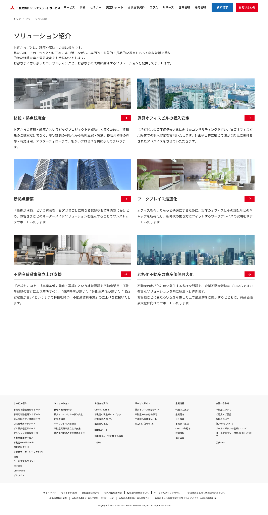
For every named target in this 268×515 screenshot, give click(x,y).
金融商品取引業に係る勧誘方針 (134, 498)
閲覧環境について (90, 492)
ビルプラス (19, 475)
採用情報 (179, 433)
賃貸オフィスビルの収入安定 (68, 414)
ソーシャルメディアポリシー (168, 492)
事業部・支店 (182, 423)
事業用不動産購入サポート (27, 414)
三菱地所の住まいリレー (147, 419)
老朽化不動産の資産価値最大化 (69, 433)
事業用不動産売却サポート (27, 409)
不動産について (223, 409)
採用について (222, 419)
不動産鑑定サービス (24, 437)
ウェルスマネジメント (25, 461)
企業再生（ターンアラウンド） (29, 451)
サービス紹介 (20, 403)
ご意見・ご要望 (223, 414)
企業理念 (179, 414)
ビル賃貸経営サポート (25, 428)
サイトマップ (49, 492)
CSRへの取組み (183, 428)
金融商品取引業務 (58, 498)
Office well (19, 470)
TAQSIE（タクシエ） (145, 423)
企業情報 (179, 403)
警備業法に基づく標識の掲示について (206, 492)
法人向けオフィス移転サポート (29, 419)
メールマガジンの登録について (231, 428)
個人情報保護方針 (113, 492)
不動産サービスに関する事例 (109, 436)
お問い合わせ (222, 403)
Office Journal (102, 409)
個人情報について (224, 423)
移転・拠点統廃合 (63, 409)
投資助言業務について (138, 492)
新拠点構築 (59, 419)
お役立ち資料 (101, 403)
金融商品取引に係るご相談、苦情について (93, 498)
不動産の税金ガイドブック (108, 414)
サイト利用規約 (69, 492)
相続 (16, 456)
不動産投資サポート (24, 447)
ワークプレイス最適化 (65, 423)
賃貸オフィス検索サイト (147, 409)
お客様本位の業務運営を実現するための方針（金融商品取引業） (187, 498)
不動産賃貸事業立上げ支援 (67, 428)
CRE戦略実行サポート (25, 423)
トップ (17, 19)
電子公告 (179, 437)
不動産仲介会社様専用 (146, 414)
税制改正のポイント (104, 419)
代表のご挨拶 (182, 409)
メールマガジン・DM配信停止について (234, 435)
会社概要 (179, 419)
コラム (98, 442)
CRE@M (18, 465)
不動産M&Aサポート (24, 442)
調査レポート (101, 430)
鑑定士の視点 (101, 423)
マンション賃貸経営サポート (28, 433)
